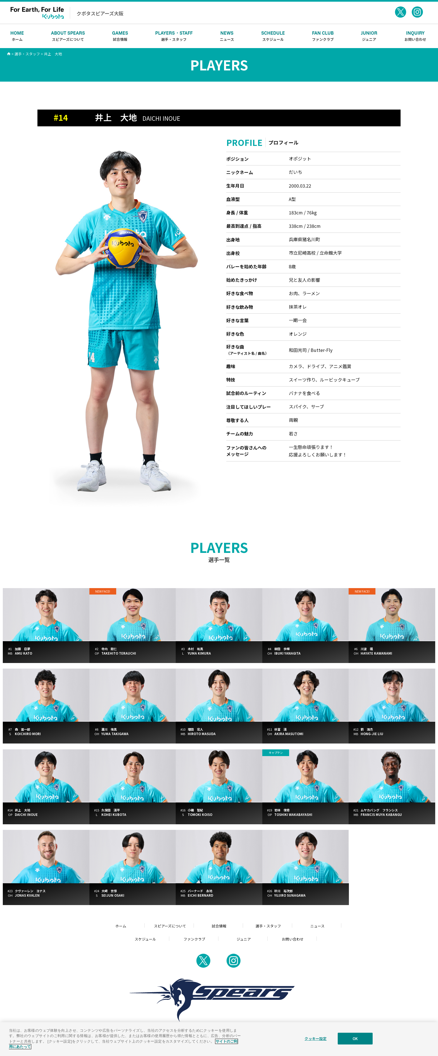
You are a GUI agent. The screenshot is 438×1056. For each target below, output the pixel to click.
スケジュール (273, 36)
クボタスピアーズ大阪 (100, 13)
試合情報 (120, 36)
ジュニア (369, 36)
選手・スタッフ (174, 36)
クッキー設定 (315, 1042)
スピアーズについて (68, 36)
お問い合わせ (415, 36)
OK (355, 1042)
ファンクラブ (323, 36)
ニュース (227, 36)
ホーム (17, 36)
